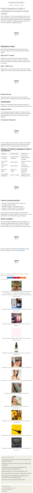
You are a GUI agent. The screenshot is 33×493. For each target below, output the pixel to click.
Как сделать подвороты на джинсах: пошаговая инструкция (16, 473)
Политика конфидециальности (7, 489)
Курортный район (20, 273)
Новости (16, 5)
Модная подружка (16, 3)
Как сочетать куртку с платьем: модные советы (13, 479)
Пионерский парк (14, 273)
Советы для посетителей (9, 275)
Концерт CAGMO (20, 250)
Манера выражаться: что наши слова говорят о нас (14, 471)
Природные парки (8, 273)
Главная (11, 5)
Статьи (22, 5)
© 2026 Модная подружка (6, 486)
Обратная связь (4, 491)
